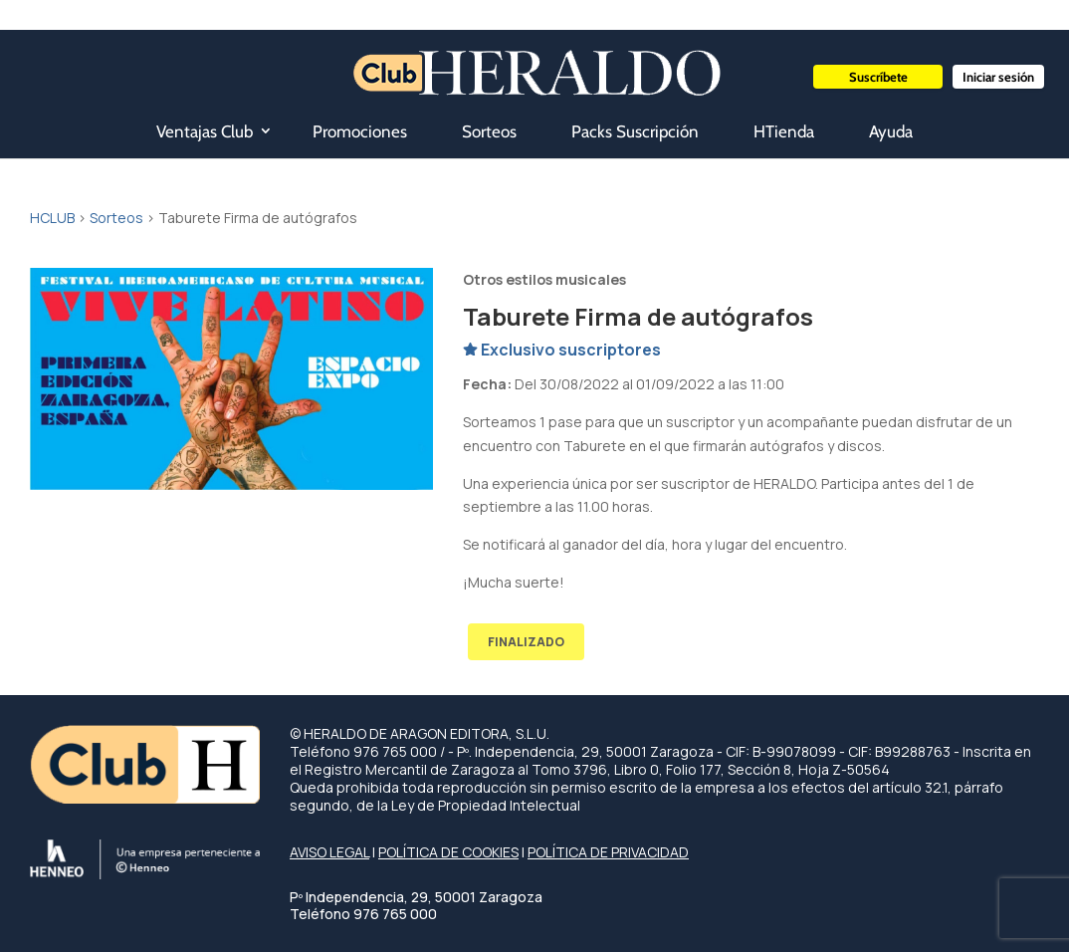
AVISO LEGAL (329, 851)
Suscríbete (878, 77)
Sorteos (489, 131)
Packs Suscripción (635, 131)
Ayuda (891, 131)
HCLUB (52, 217)
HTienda (783, 131)
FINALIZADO (526, 641)
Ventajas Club (204, 131)
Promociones (360, 131)
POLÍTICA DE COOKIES (448, 851)
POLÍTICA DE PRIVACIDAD (608, 851)
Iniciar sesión (998, 77)
